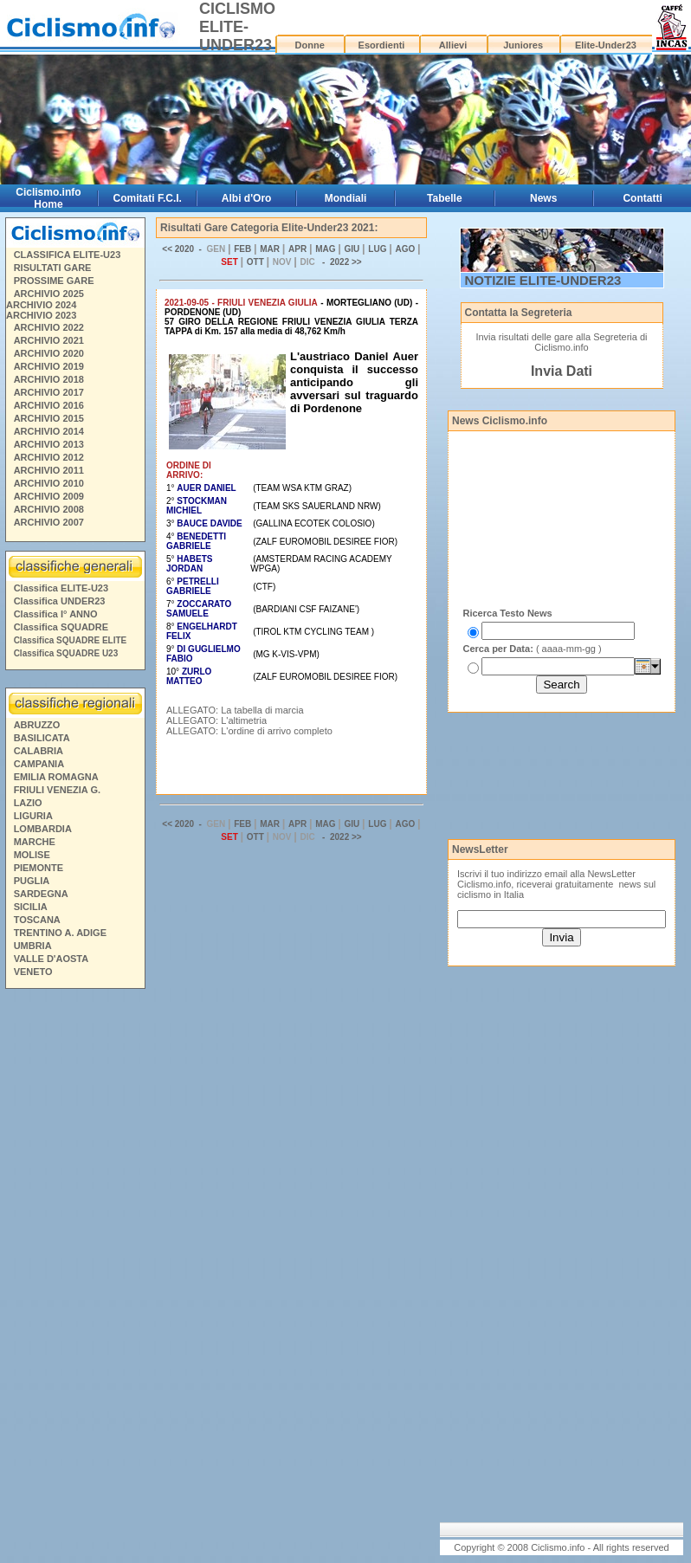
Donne (310, 45)
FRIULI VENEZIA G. (57, 790)
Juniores (523, 45)
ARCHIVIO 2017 (49, 392)
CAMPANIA (39, 764)
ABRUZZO (37, 725)
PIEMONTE (38, 867)
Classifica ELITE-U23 (61, 588)
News (543, 198)
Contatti (642, 198)
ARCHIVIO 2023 (41, 315)
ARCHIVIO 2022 (49, 327)
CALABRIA (38, 751)
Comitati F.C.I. (147, 198)
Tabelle (444, 198)
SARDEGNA (41, 893)
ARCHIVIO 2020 (49, 353)
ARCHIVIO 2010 (49, 483)
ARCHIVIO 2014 (49, 431)
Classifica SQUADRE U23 (66, 653)
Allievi (453, 45)
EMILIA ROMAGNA (56, 777)
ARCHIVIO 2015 (49, 418)
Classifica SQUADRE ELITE (70, 640)
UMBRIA (33, 945)
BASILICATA (42, 738)
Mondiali (346, 198)
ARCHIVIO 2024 (41, 305)
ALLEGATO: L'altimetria (216, 720)
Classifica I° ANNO (56, 614)
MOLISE (32, 854)
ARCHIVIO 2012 (49, 457)
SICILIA (31, 906)
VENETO (33, 971)
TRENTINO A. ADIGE (60, 932)
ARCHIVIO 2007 (49, 522)
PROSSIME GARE (54, 280)
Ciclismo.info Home (48, 198)
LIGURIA (33, 816)
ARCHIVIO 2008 (49, 509)
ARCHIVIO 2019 (49, 366)
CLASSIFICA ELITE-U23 (67, 254)
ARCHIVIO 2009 (49, 496)
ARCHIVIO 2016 (49, 405)
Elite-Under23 (605, 45)
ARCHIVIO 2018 (49, 379)
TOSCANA (37, 919)
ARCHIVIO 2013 (49, 444)
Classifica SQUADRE (61, 627)
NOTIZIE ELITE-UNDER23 (543, 280)
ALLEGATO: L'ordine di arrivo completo (249, 731)
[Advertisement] (74, 1259)
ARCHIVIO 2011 (49, 470)
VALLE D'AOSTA (51, 958)
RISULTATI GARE (53, 267)
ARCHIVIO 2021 (49, 340)
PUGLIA (32, 880)
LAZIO (28, 803)
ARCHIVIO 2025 (49, 293)
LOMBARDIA (43, 828)
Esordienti (381, 45)
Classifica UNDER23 (60, 601)
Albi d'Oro (247, 198)
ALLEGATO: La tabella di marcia (235, 710)
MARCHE (34, 841)
